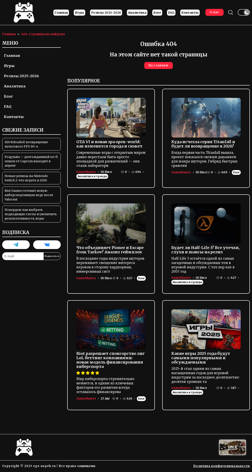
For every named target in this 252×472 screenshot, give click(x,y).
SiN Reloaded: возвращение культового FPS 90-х (26, 144)
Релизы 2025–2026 (106, 13)
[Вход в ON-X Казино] (232, 447)
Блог (157, 13)
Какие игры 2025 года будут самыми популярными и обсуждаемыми (200, 358)
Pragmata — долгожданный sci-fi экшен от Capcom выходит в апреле (31, 161)
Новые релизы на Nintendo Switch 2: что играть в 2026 (26, 178)
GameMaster (86, 172)
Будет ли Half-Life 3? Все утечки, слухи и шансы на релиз (205, 250)
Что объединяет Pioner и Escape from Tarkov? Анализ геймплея (110, 250)
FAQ (171, 13)
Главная (61, 13)
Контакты (190, 13)
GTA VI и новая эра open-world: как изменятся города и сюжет (109, 144)
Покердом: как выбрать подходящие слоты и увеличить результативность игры (31, 214)
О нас (214, 12)
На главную (159, 65)
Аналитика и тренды (92, 176)
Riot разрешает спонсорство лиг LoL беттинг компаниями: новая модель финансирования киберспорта (110, 360)
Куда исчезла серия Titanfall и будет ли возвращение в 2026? (203, 144)
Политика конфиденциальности (221, 466)
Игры (79, 13)
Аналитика (137, 13)
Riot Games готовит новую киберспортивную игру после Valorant (29, 195)
